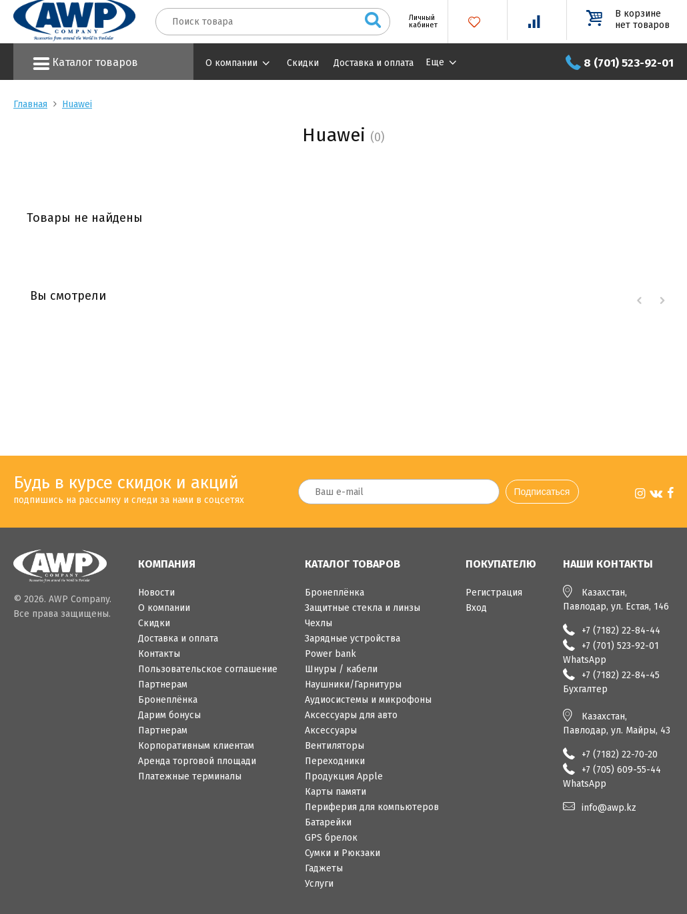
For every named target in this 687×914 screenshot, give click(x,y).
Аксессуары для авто (351, 715)
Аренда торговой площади (197, 761)
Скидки (303, 63)
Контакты (159, 654)
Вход (476, 608)
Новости (156, 592)
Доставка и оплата (373, 63)
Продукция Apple (344, 776)
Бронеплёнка (167, 699)
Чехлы (318, 623)
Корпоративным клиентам (196, 745)
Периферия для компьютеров (372, 807)
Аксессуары (331, 730)
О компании (231, 63)
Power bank (330, 654)
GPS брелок (331, 837)
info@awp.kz (609, 807)
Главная (30, 104)
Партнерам (162, 684)
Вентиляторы (334, 745)
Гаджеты (324, 868)
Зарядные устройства (352, 638)
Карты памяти (335, 791)
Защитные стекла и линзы (362, 608)
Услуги (319, 883)
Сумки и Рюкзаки (342, 853)
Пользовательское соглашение (207, 669)
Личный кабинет (418, 21)
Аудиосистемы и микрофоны (368, 699)
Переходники (335, 761)
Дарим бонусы (169, 715)
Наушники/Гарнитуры (353, 684)
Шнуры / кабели (341, 669)
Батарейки (328, 822)
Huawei (77, 104)
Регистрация (494, 592)
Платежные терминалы (189, 776)
